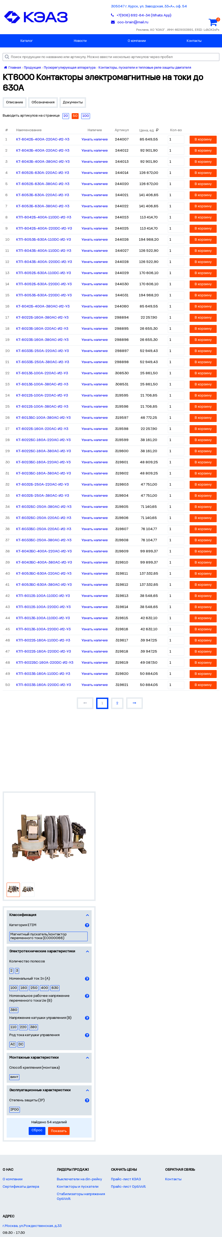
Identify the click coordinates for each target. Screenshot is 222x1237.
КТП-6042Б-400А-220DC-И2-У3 (44, 229)
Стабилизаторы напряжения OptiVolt (81, 1196)
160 (23, 988)
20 (65, 116)
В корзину (203, 140)
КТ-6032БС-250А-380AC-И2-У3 (43, 507)
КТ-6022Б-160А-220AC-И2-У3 (42, 429)
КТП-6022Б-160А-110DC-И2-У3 (43, 640)
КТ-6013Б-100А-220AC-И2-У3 (42, 373)
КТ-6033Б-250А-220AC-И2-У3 (42, 351)
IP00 (14, 1110)
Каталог (26, 41)
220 (23, 1027)
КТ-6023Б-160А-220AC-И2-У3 (42, 329)
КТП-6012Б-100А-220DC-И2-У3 (43, 607)
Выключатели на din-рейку (79, 1179)
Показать (59, 1131)
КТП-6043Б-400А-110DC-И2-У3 (43, 251)
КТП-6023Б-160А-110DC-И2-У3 (43, 674)
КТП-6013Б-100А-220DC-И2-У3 (43, 629)
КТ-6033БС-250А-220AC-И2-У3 (43, 529)
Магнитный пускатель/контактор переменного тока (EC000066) (38, 936)
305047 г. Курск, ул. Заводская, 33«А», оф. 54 (149, 6)
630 (55, 988)
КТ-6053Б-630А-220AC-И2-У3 (42, 195)
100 (13, 988)
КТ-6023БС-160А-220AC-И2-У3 (43, 462)
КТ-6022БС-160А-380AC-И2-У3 (43, 451)
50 (75, 116)
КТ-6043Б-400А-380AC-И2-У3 (43, 162)
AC (12, 1044)
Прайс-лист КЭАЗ (126, 1179)
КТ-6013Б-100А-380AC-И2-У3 (42, 384)
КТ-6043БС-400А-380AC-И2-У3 (44, 563)
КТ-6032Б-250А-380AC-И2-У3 (42, 496)
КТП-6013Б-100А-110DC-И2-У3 (43, 618)
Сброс (37, 1130)
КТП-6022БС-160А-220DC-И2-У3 (44, 663)
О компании (137, 41)
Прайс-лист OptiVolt (128, 1187)
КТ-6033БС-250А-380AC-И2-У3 (43, 540)
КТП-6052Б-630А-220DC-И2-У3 (44, 284)
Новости (80, 41)
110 (13, 1027)
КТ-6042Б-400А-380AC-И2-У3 (43, 307)
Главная (12, 67)
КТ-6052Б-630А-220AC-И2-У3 (42, 173)
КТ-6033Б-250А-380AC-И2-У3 (42, 362)
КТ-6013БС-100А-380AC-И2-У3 (43, 418)
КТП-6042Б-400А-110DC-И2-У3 (43, 217)
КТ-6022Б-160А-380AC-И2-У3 (42, 318)
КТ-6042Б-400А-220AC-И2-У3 (42, 140)
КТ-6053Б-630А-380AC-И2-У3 (42, 206)
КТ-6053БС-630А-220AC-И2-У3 (43, 574)
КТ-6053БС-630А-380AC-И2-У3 (44, 585)
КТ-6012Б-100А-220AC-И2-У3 (42, 396)
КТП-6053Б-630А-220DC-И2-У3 (44, 295)
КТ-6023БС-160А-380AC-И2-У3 (43, 474)
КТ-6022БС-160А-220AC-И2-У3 (43, 440)
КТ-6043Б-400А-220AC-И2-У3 (42, 151)
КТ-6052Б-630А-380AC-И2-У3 (42, 184)
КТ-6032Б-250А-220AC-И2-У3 (42, 485)
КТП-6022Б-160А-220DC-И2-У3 (43, 652)
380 (13, 1010)
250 (34, 988)
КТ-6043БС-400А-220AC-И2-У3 (44, 551)
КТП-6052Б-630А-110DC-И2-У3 (43, 273)
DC (21, 1044)
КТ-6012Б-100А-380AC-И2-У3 (42, 407)
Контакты (194, 41)
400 (44, 988)
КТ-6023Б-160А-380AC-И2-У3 (42, 340)
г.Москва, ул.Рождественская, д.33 (32, 1226)
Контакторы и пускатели (78, 1187)
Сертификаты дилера (21, 1187)
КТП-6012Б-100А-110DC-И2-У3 (43, 596)
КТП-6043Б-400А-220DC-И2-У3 (44, 262)
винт (14, 1077)
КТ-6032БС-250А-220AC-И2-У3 (43, 518)
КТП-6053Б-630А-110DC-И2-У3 (43, 240)
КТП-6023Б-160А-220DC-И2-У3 (43, 685)
